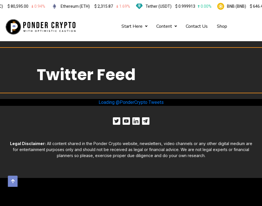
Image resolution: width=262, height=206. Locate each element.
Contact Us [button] (197, 26)
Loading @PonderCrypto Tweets (131, 102)
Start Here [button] (132, 26)
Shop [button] (222, 26)
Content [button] (164, 26)
